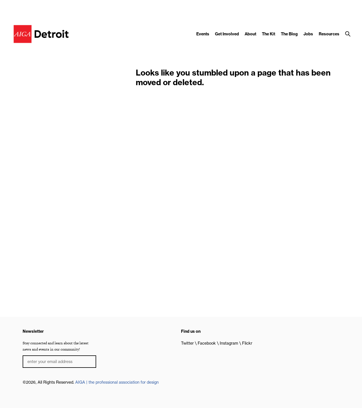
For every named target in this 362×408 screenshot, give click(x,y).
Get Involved (227, 33)
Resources (329, 33)
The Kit (268, 33)
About (250, 33)
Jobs (308, 33)
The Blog (289, 33)
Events (202, 33)
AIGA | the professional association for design (117, 382)
